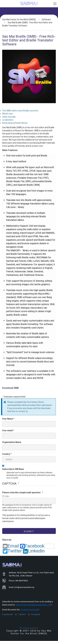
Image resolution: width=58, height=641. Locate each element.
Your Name (7, 419)
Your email (7, 430)
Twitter (12, 551)
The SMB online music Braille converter (20, 110)
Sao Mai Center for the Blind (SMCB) (19, 19)
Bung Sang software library (14, 123)
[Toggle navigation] (55, 4)
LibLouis (11, 207)
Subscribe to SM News (13, 469)
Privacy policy (29, 628)
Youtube (36, 614)
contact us (23, 411)
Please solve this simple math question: (21, 492)
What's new (7, 114)
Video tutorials (9, 117)
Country (6, 454)
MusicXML (44, 293)
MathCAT (16, 250)
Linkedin (34, 551)
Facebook (37, 546)
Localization (7, 120)
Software (46, 19)
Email (11, 546)
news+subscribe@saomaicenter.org (34, 604)
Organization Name (11, 442)
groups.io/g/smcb (30, 609)
